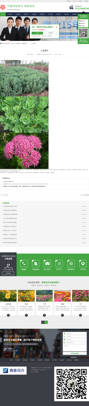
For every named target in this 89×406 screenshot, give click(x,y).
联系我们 (80, 1)
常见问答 (58, 14)
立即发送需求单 (75, 353)
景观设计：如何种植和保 (10, 234)
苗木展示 (26, 14)
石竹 (80, 304)
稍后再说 (51, 33)
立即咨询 (8, 273)
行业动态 (25, 360)
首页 (3, 14)
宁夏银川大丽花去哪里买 (10, 210)
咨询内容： (75, 347)
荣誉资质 (42, 14)
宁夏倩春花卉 (3, 7)
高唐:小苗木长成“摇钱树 (9, 222)
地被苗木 (24, 43)
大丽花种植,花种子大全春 (10, 206)
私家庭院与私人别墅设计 (10, 226)
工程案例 (34, 14)
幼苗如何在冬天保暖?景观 (10, 214)
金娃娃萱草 (8, 304)
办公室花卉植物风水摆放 (10, 218)
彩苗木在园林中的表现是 (10, 242)
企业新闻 (18, 14)
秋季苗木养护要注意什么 (10, 238)
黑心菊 (26, 304)
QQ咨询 (37, 33)
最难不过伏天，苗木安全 (10, 230)
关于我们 (10, 14)
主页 (12, 43)
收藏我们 (69, 1)
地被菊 (62, 304)
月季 (44, 304)
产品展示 (17, 43)
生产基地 (50, 14)
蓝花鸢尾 (86, 195)
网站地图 (86, 1)
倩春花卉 (45, 367)
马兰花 (6, 195)
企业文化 (75, 1)
